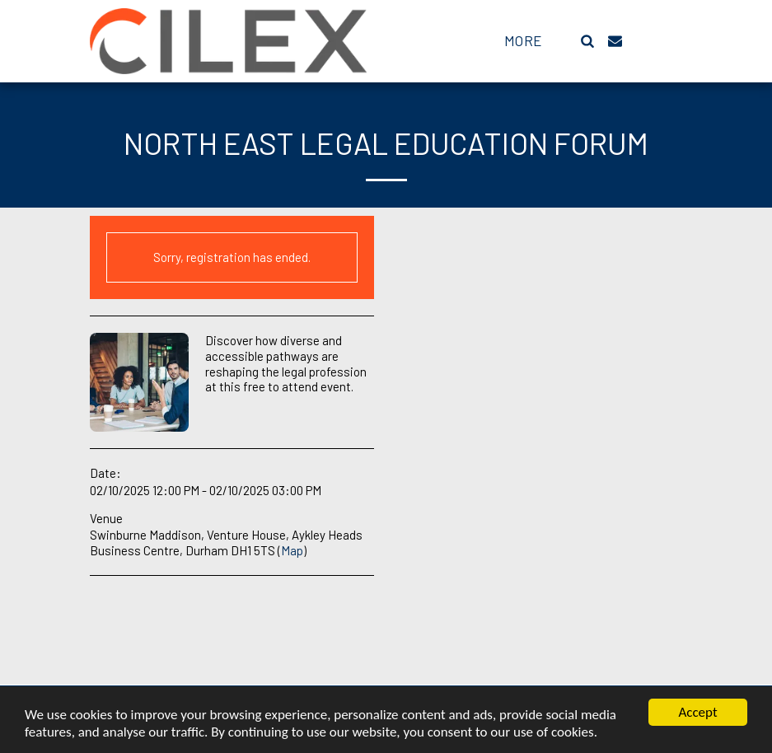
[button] (588, 41)
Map (292, 550)
